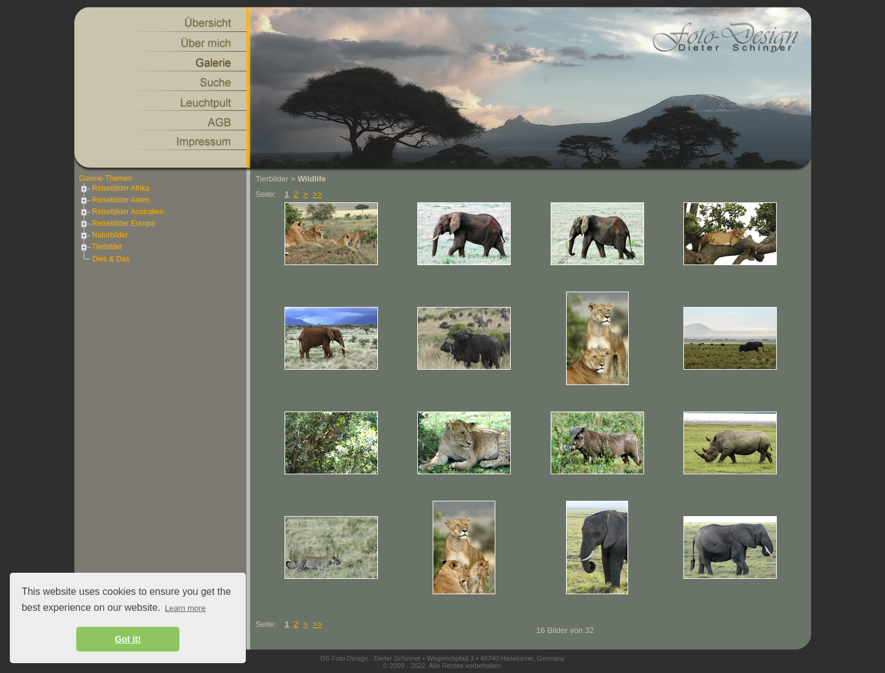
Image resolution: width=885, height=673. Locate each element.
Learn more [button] (185, 608)
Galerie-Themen (106, 178)
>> (317, 194)
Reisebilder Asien (114, 200)
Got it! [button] (128, 639)
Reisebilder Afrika (114, 188)
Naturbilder (103, 235)
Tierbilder (101, 246)
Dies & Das (110, 259)
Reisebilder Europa (117, 223)
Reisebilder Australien (121, 211)
